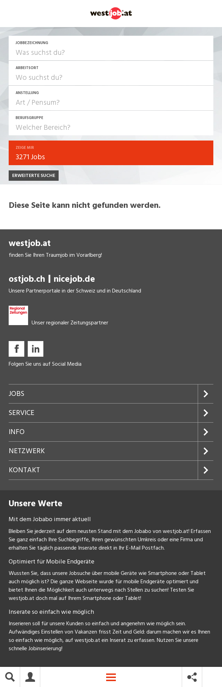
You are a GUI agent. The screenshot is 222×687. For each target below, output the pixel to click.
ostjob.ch (27, 280)
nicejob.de (74, 280)
